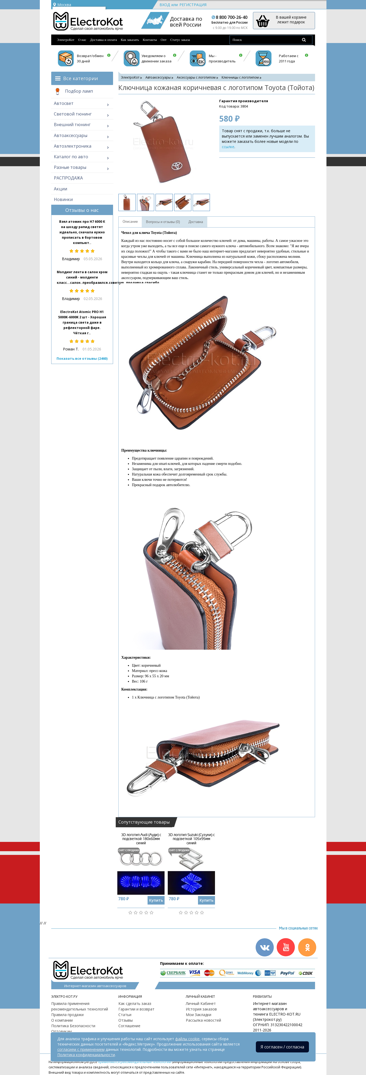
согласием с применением (81, 1049)
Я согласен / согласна (282, 1047)
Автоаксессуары (70, 135)
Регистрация (192, 4)
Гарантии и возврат (136, 1009)
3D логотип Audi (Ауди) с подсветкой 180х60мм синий (141, 839)
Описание (130, 222)
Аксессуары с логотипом (196, 77)
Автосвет (64, 103)
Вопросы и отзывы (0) (163, 222)
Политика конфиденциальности (86, 1054)
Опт (163, 40)
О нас (82, 40)
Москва (62, 4)
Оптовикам (61, 1031)
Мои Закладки (198, 1014)
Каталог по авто (71, 157)
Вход (165, 4)
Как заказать (130, 40)
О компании (62, 1020)
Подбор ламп (73, 91)
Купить (156, 900)
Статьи (124, 1014)
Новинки (63, 199)
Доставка (195, 222)
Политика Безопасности (73, 1025)
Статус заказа (180, 40)
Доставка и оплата (103, 40)
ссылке (228, 146)
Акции (60, 189)
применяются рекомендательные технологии (134, 1062)
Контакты (150, 40)
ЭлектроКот (66, 40)
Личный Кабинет (201, 1003)
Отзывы (125, 1020)
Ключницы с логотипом (240, 77)
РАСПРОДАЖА (68, 178)
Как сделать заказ (134, 1003)
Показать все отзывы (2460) (82, 358)
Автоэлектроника (72, 146)
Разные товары (70, 167)
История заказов (201, 1009)
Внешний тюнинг (72, 124)
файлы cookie (187, 1038)
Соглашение (129, 1025)
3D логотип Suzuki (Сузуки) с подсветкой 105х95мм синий (191, 839)
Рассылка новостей (203, 1020)
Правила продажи (67, 1014)
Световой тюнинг (73, 114)
